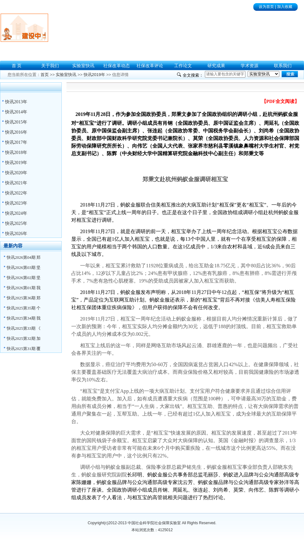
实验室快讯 (66, 74)
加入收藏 (284, 6)
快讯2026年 (16, 233)
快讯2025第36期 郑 (24, 298)
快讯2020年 (16, 172)
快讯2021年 (16, 183)
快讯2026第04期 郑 (24, 257)
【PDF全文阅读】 (280, 101)
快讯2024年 (16, 213)
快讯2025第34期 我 (24, 318)
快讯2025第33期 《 (24, 328)
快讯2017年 (16, 142)
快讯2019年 (16, 162)
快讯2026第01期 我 (24, 287)
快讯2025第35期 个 (24, 308)
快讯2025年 (16, 223)
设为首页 (266, 6)
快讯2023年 (16, 203)
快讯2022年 (16, 193)
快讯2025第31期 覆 (24, 348)
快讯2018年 (16, 152)
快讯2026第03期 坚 (24, 267)
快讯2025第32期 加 (24, 338)
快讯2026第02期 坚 (24, 277)
